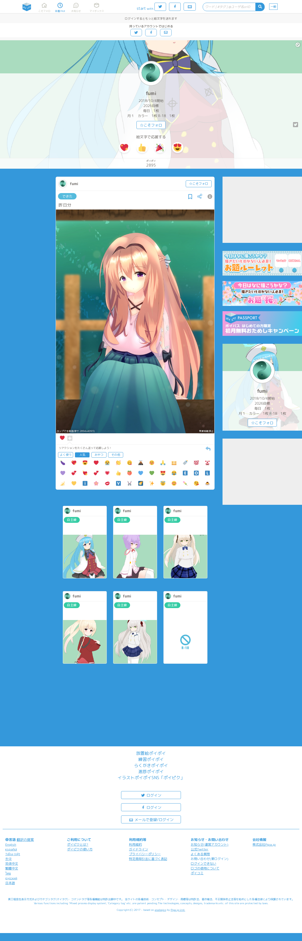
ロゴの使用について (205, 868)
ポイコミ (197, 873)
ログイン (151, 795)
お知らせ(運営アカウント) (209, 844)
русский (11, 878)
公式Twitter (199, 849)
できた (67, 196)
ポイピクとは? (77, 844)
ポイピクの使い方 (79, 849)
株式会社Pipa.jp (264, 844)
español (11, 849)
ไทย (8, 873)
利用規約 (135, 844)
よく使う (66, 455)
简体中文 (11, 863)
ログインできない (203, 863)
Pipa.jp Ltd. (178, 910)
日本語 (10, 883)
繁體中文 (11, 868)
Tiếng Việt (12, 854)
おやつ (99, 455)
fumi (151, 93)
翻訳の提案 (25, 839)
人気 (82, 455)
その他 (115, 455)
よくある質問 (200, 854)
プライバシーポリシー (145, 854)
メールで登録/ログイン (151, 819)
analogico (160, 910)
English (10, 844)
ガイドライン (138, 849)
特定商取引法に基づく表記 (148, 859)
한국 (8, 859)
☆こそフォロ (151, 125)
